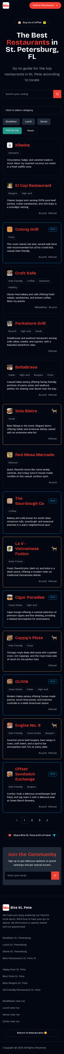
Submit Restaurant (43, 5)
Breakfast (11, 121)
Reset (30, 130)
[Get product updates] (28, 876)
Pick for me (12, 130)
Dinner (43, 121)
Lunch (28, 121)
